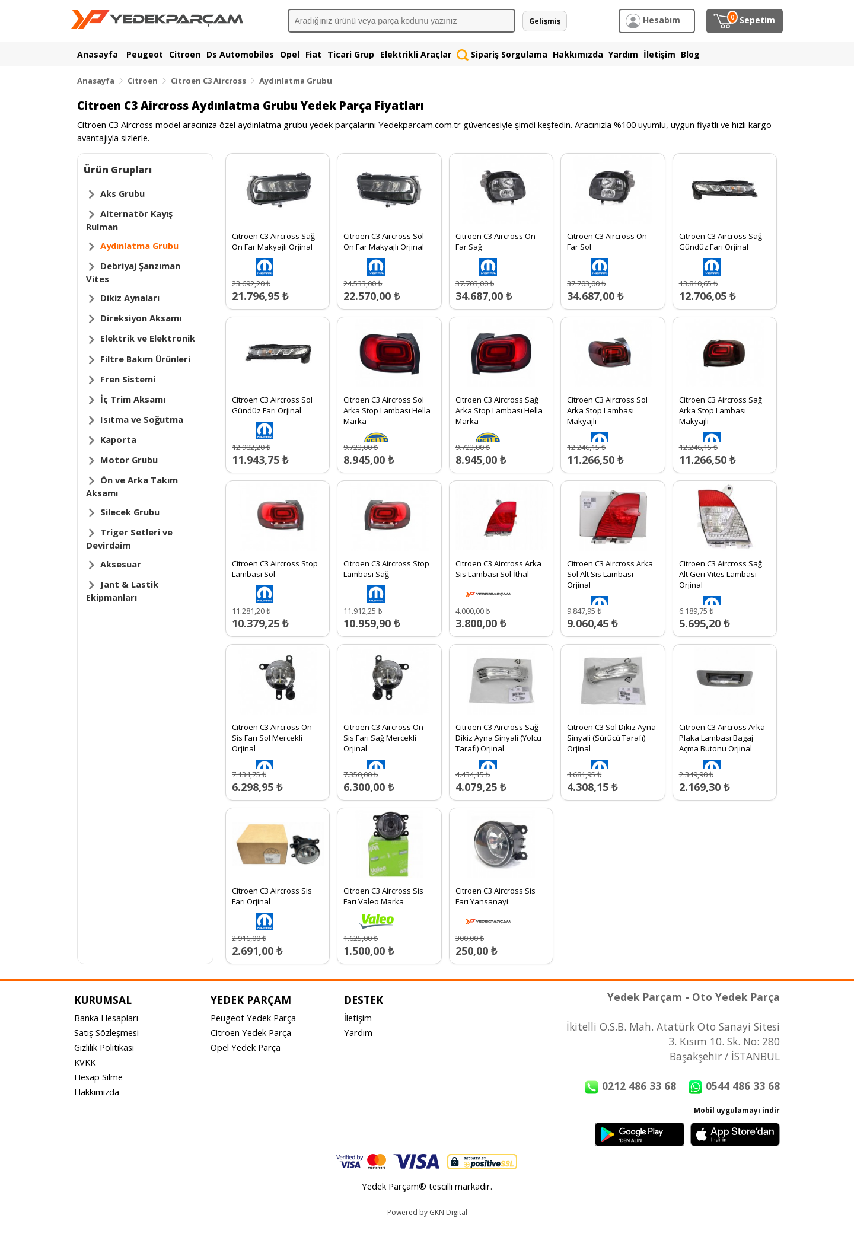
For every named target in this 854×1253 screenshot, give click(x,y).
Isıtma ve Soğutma (141, 419)
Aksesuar (120, 564)
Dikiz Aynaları (130, 298)
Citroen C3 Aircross (208, 80)
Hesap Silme (98, 1077)
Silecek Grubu (130, 512)
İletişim (358, 1018)
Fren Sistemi (127, 379)
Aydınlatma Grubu (295, 80)
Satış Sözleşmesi (106, 1032)
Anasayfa (95, 80)
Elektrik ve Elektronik (147, 338)
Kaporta (118, 439)
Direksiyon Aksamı (140, 318)
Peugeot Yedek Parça (253, 1018)
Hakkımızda (96, 1092)
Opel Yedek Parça (246, 1047)
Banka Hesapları (106, 1018)
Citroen (143, 80)
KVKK (84, 1062)
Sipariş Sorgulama (502, 54)
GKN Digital (448, 1212)
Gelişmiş (544, 21)
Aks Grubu (122, 193)
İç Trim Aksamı (132, 399)
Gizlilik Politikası (104, 1047)
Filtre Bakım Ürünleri (145, 359)
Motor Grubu (129, 460)
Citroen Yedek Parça (251, 1032)
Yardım (358, 1032)
